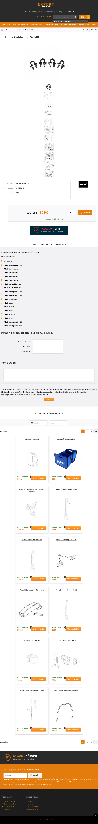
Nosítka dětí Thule (52, 24)
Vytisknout (96, 30)
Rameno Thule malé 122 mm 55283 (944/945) (31, 490)
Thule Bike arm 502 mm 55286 (66, 590)
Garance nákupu (9, 801)
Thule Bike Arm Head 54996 (66, 640)
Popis (34, 244)
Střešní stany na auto (36, 24)
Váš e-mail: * (27, 346)
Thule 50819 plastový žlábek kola (32, 590)
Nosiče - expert (10, 30)
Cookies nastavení (33, 809)
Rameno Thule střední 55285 (32, 540)
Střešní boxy (16, 24)
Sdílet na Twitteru (87, 30)
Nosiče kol (24, 24)
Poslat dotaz (61, 244)
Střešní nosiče (5, 24)
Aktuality (30, 801)
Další (94, 23)
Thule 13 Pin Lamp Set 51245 (66, 540)
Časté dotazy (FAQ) (10, 806)
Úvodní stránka (2, 30)
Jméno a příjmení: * (24, 342)
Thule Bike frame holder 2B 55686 (66, 690)
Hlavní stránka (26, 12)
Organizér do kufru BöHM (66, 439)
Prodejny (49, 12)
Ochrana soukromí (33, 806)
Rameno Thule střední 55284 (66, 489)
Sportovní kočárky (84, 24)
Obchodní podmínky (36, 12)
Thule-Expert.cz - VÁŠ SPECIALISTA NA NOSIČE (49, 5)
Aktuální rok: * (26, 351)
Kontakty (59, 12)
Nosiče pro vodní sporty (68, 24)
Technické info (46, 244)
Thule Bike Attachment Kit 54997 (32, 690)
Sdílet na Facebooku (83, 30)
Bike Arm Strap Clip (32, 439)
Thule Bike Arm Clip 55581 (32, 640)
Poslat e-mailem (92, 30)
